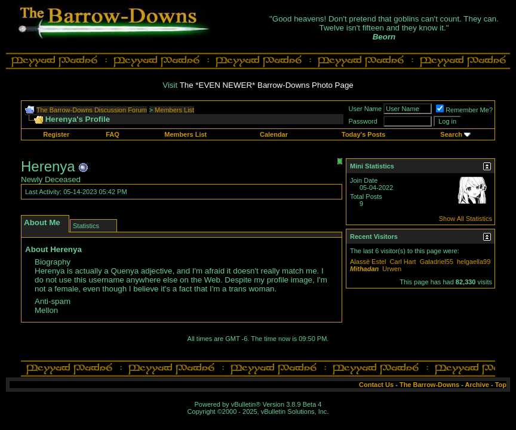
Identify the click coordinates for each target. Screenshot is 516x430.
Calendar (274, 134)
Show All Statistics (465, 218)
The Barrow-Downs (429, 384)
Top (500, 384)
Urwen (391, 268)
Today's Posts (363, 134)
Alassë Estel (368, 261)
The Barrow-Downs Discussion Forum (91, 109)
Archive (477, 384)
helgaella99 (473, 261)
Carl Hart (403, 261)
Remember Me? (464, 109)
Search (451, 134)
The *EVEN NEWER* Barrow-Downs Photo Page (267, 85)
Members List (174, 109)
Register (56, 134)
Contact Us (376, 384)
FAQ (112, 134)
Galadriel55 (436, 261)
